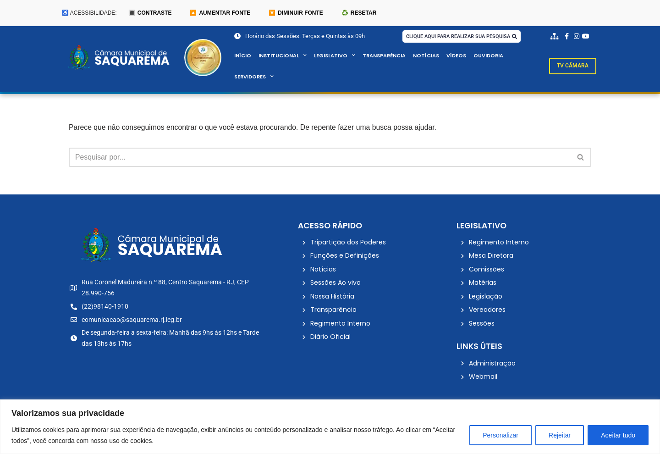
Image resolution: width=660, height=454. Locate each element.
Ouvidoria (489, 56)
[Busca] (320, 157)
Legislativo (334, 56)
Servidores (254, 77)
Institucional (282, 56)
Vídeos (456, 56)
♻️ (358, 12)
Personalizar (500, 435)
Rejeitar (560, 435)
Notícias (426, 56)
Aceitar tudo (618, 435)
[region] (330, 426)
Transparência (384, 56)
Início (242, 56)
